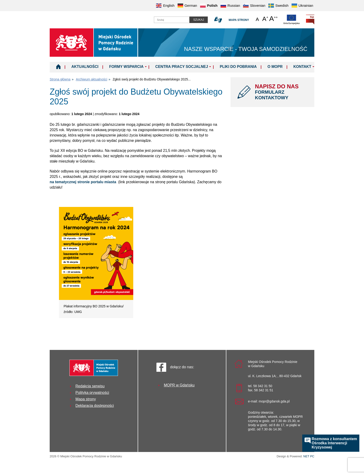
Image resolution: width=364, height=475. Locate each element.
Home (58, 66)
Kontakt (302, 67)
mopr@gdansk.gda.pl (274, 401)
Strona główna (60, 79)
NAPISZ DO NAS (281, 91)
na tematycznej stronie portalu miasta (84, 182)
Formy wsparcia (126, 67)
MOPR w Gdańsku (179, 385)
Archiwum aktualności (91, 79)
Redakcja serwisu (89, 386)
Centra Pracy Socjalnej (181, 67)
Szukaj (198, 19)
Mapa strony (239, 20)
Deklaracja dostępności (94, 406)
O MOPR (275, 67)
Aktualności (84, 67)
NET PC (308, 457)
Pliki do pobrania (238, 67)
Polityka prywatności (92, 393)
